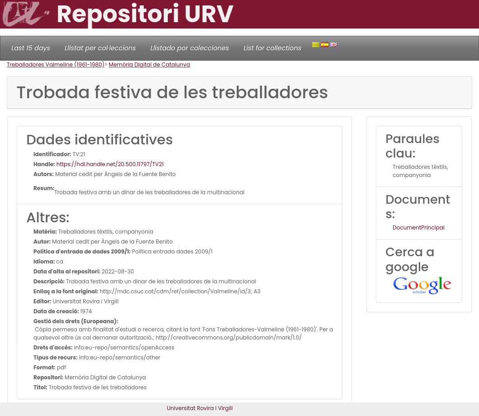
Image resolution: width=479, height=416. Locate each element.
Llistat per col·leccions (100, 48)
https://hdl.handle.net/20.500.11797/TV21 (109, 164)
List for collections (272, 48)
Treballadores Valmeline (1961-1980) (55, 64)
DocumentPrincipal (418, 227)
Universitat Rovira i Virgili (200, 408)
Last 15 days (30, 48)
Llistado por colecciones (190, 48)
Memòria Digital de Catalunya (149, 64)
